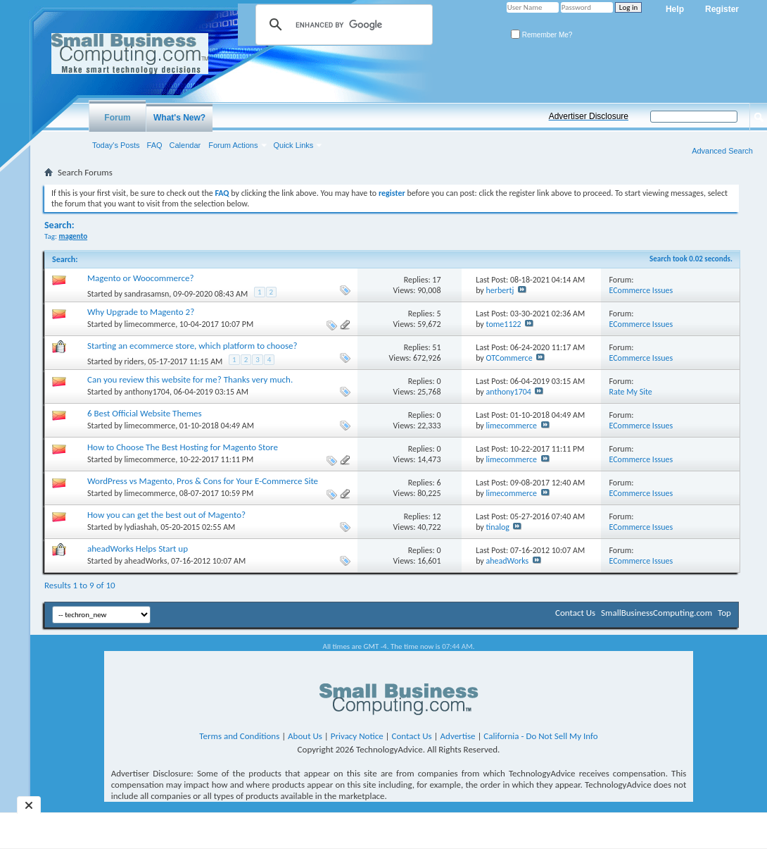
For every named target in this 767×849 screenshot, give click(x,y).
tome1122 (503, 324)
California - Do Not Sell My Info (540, 736)
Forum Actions (233, 145)
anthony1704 (147, 392)
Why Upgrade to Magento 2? (140, 311)
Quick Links (294, 145)
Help (675, 9)
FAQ (155, 145)
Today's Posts (116, 145)
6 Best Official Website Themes (144, 413)
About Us (305, 736)
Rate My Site (630, 392)
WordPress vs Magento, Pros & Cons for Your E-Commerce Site (202, 481)
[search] (342, 24)
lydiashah (141, 527)
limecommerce (150, 324)
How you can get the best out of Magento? (166, 514)
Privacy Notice (357, 736)
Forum (117, 118)
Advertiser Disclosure (588, 116)
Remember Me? (541, 35)
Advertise (458, 736)
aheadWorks (146, 561)
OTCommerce (509, 358)
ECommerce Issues (641, 290)
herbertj (500, 290)
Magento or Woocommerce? (140, 278)
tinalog (497, 527)
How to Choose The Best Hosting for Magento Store (182, 447)
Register (722, 9)
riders (134, 361)
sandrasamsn (147, 294)
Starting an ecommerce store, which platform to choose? (192, 345)
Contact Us (575, 612)
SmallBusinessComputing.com (656, 612)
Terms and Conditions (239, 736)
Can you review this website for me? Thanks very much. (190, 379)
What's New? (179, 118)
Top (724, 612)
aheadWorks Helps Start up (137, 548)
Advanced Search (722, 151)
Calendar (185, 145)
